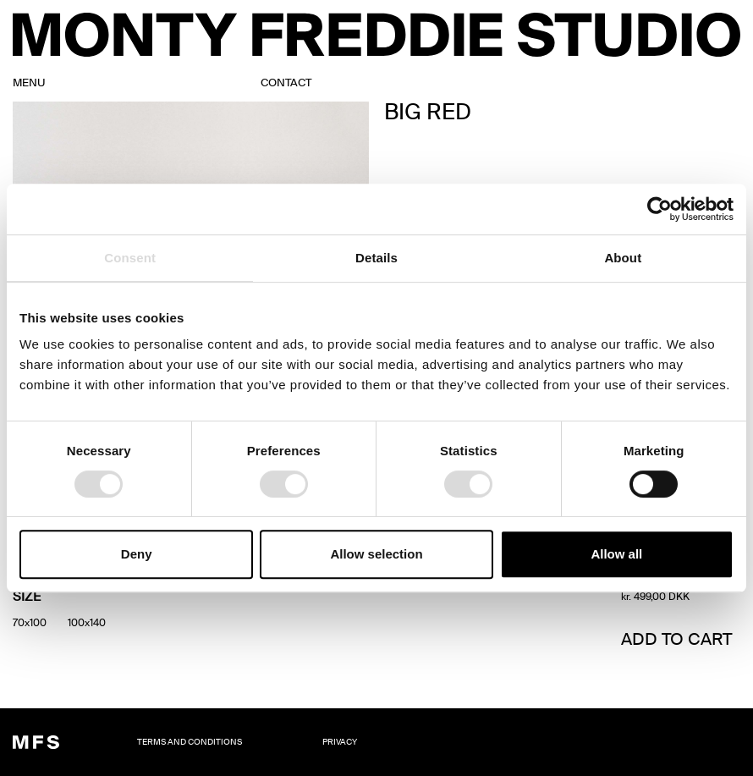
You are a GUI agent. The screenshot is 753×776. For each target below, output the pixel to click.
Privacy (339, 742)
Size (27, 598)
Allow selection (376, 554)
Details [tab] (376, 257)
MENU (29, 83)
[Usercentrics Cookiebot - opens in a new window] (659, 209)
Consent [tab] (130, 257)
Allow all (616, 554)
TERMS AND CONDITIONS (189, 742)
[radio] (29, 622)
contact (286, 83)
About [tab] (622, 257)
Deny (136, 554)
